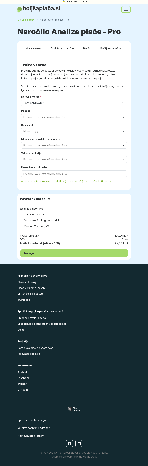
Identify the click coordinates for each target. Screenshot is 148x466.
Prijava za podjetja (28, 353)
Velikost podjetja (31, 153)
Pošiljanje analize (110, 48)
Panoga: (26, 110)
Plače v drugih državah (31, 288)
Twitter (22, 383)
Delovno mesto (30, 96)
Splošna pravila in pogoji (32, 318)
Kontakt (22, 372)
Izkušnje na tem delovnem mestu (40, 139)
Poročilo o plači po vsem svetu (35, 348)
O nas (20, 329)
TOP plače (23, 299)
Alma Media (83, 456)
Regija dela (27, 125)
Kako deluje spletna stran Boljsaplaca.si (41, 323)
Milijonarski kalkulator (31, 293)
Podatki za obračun (62, 48)
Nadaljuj (29, 253)
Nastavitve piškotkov (30, 435)
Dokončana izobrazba (34, 167)
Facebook (23, 378)
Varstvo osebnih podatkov (33, 428)
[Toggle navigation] (126, 9)
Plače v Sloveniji (27, 282)
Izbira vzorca (33, 48)
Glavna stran (25, 19)
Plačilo (87, 48)
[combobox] (70, 117)
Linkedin (22, 389)
